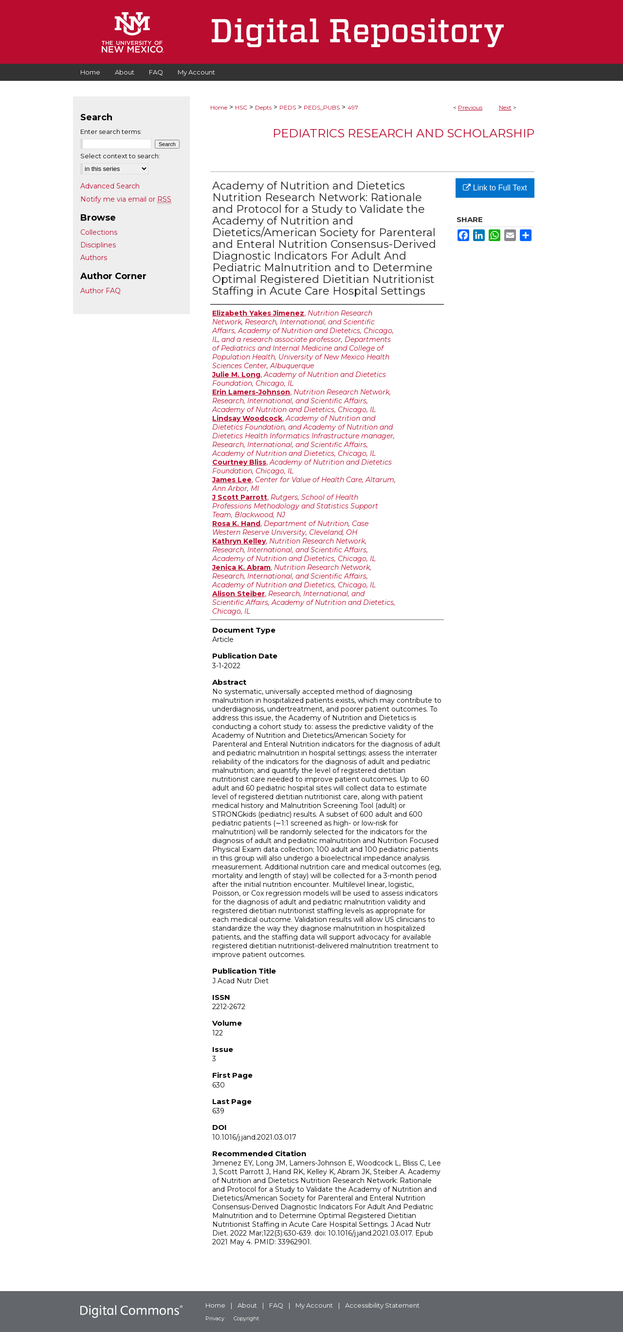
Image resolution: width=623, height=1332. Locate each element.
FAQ (276, 1305)
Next (505, 107)
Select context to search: (120, 156)
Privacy (214, 1318)
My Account (314, 1305)
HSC (241, 107)
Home (218, 107)
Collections (98, 232)
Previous (470, 107)
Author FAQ (100, 290)
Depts (263, 107)
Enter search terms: (111, 131)
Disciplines (98, 245)
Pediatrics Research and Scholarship (403, 133)
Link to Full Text (495, 188)
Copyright (246, 1318)
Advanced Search (110, 186)
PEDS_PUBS (322, 107)
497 (353, 107)
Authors (93, 257)
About (247, 1305)
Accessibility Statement (382, 1305)
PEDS (287, 107)
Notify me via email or (125, 199)
